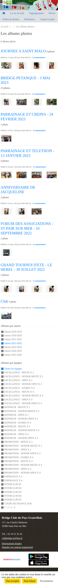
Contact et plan (47, 19)
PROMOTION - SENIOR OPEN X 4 (22, 472)
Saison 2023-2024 (13, 347)
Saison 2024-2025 (13, 351)
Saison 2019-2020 (13, 335)
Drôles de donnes (10, 19)
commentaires (39, 57)
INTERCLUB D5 (12, 499)
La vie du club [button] (17, 13)
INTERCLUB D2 (12, 488)
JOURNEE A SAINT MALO (23, 51)
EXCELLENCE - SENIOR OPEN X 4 (23, 403)
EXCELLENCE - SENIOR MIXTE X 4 (23, 395)
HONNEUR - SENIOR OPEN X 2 (21, 419)
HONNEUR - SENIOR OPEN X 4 (21, 438)
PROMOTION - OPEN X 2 (17, 449)
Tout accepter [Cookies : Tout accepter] (12, 581)
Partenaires (29, 19)
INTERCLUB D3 (12, 492)
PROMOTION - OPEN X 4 (17, 469)
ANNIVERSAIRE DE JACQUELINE (18, 189)
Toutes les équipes (13, 368)
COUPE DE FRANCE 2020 (18, 503)
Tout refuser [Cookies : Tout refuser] (29, 581)
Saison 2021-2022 (13, 339)
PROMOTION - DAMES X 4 (18, 457)
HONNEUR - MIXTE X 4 (17, 426)
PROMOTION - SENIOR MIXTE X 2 (23, 445)
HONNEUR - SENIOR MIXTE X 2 (21, 411)
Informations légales (12, 543)
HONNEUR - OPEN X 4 (16, 434)
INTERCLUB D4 (12, 495)
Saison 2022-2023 (13, 343)
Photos (52, 13)
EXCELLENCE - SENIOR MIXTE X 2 (23, 376)
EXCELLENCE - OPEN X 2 (18, 380)
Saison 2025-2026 (13, 354)
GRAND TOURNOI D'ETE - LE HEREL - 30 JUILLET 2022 (26, 267)
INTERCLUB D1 (12, 484)
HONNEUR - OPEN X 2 (16, 415)
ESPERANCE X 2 (13, 476)
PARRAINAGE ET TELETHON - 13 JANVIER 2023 (27, 153)
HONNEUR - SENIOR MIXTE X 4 (21, 430)
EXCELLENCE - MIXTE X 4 (19, 391)
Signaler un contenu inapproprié (17, 547)
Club (4, 301)
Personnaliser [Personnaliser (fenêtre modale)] (46, 581)
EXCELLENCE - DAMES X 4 (19, 388)
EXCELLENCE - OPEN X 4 (18, 399)
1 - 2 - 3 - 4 (9, 507)
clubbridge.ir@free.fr (12, 538)
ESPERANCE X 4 (13, 480)
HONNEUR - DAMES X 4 (17, 422)
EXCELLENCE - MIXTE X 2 (19, 372)
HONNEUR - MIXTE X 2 (17, 407)
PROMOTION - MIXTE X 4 (18, 461)
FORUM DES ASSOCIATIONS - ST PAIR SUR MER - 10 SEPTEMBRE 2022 (27, 228)
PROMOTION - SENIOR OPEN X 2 (22, 453)
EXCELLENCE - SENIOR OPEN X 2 (23, 384)
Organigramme (36, 13)
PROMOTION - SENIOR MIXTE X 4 (23, 465)
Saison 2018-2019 (13, 331)
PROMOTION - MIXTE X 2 (18, 442)
